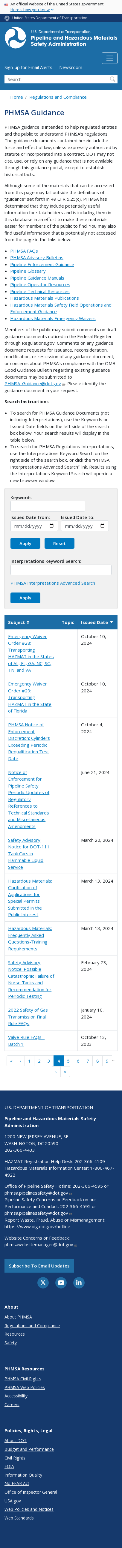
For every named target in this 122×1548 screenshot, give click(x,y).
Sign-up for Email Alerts (28, 67)
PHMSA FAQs (24, 251)
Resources (14, 1334)
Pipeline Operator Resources (40, 284)
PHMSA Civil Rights (22, 1379)
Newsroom (70, 67)
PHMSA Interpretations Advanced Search (52, 583)
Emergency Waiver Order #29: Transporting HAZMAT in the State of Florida (29, 697)
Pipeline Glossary (28, 271)
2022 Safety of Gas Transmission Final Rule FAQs (28, 1016)
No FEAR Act (16, 1483)
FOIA (9, 1466)
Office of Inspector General (30, 1492)
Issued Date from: (30, 517)
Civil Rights (14, 1458)
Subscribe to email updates (39, 1266)
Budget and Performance (29, 1449)
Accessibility (16, 1396)
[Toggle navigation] (110, 58)
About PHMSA (18, 1317)
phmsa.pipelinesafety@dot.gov (38, 1193)
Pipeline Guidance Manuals (37, 278)
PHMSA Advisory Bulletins (36, 257)
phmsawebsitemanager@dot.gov (40, 1244)
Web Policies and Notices (29, 1509)
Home (16, 97)
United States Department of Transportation (49, 17)
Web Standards (19, 1518)
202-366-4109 (89, 1161)
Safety (10, 1343)
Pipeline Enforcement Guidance (42, 264)
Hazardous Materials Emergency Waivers (53, 318)
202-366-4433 (19, 1150)
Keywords (21, 497)
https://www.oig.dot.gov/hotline (37, 1226)
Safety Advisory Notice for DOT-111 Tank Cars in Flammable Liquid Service (29, 853)
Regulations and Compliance (58, 97)
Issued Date (97, 622)
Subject (19, 622)
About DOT (15, 1440)
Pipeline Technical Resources (40, 291)
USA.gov (12, 1501)
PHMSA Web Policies (24, 1387)
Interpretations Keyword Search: (45, 561)
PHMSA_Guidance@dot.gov (34, 383)
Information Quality (23, 1475)
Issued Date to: (77, 517)
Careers (11, 1404)
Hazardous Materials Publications (44, 298)
